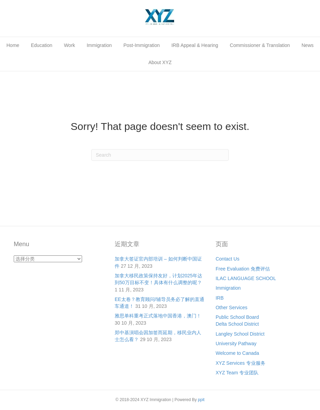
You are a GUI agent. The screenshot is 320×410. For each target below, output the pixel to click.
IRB (220, 298)
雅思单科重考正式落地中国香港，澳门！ (158, 315)
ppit (201, 399)
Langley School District (240, 334)
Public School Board (237, 317)
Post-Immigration (142, 45)
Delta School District (237, 324)
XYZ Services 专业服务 (240, 363)
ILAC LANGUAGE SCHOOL (246, 278)
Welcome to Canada (237, 353)
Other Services (232, 307)
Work (69, 45)
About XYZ (160, 62)
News (307, 45)
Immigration (99, 45)
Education (41, 45)
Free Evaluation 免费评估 (243, 269)
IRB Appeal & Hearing (194, 45)
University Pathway (236, 343)
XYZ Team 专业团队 (237, 372)
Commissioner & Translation (260, 45)
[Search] (160, 155)
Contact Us (227, 259)
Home (13, 45)
